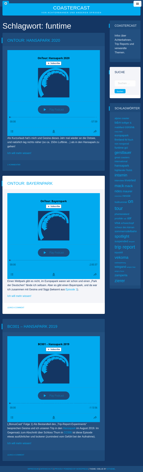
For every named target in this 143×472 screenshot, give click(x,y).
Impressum (33, 469)
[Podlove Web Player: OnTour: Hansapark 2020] (53, 93)
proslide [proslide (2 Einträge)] (119, 218)
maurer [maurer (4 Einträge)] (127, 191)
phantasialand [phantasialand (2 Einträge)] (122, 214)
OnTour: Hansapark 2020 (33, 40)
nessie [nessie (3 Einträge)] (126, 195)
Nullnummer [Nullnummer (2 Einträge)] (121, 202)
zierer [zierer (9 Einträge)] (120, 280)
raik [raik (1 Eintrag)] (125, 219)
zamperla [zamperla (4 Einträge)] (121, 275)
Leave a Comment (15, 308)
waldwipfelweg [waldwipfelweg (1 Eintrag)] (120, 263)
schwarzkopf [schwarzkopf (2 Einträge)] (127, 223)
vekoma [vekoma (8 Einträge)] (121, 257)
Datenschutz (46, 469)
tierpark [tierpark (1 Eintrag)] (132, 242)
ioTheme (111, 469)
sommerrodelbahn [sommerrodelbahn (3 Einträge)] (126, 231)
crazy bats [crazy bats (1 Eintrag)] (119, 132)
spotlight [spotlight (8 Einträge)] (122, 236)
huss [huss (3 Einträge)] (129, 170)
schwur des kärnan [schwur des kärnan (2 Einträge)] (124, 227)
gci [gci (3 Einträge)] (126, 147)
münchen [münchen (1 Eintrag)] (118, 196)
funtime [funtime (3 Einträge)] (119, 147)
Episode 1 (71, 289)
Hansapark (69, 428)
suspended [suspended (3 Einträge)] (121, 241)
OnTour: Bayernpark (30, 183)
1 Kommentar (13, 165)
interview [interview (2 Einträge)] (119, 180)
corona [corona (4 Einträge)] (129, 127)
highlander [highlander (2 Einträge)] (120, 170)
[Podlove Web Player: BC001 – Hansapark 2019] (53, 379)
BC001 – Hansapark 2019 (32, 326)
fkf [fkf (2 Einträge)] (126, 139)
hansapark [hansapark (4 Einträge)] (122, 165)
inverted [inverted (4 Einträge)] (130, 180)
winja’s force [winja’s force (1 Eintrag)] (119, 271)
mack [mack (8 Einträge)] (119, 185)
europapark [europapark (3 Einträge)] (121, 135)
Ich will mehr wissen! (19, 153)
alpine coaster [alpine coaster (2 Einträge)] (122, 118)
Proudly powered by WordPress (72, 469)
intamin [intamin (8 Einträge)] (121, 175)
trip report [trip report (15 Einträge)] (125, 247)
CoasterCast (71, 7)
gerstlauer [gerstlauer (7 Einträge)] (123, 152)
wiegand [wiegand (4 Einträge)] (120, 266)
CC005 (67, 432)
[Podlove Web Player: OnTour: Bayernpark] (53, 236)
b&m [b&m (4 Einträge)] (118, 122)
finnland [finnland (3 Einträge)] (119, 139)
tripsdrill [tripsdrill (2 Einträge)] (119, 252)
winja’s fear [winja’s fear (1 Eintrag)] (131, 267)
